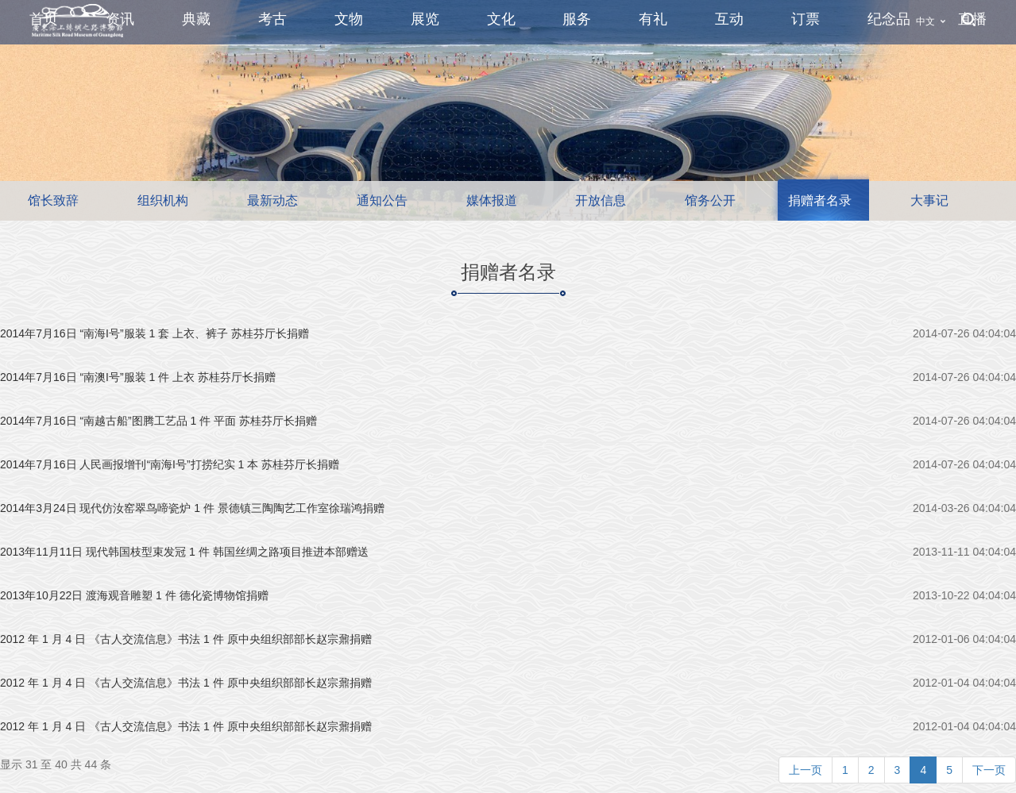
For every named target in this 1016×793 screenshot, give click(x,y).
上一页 (805, 770)
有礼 (653, 19)
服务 (576, 19)
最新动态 (272, 200)
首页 (43, 19)
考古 (272, 19)
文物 (348, 19)
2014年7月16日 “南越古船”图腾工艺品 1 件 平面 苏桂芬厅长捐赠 (158, 420)
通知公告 (382, 200)
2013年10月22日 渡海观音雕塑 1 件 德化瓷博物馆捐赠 (134, 595)
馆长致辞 (53, 200)
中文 (925, 21)
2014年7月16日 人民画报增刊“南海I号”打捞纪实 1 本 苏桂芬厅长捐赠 (169, 464)
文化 (501, 19)
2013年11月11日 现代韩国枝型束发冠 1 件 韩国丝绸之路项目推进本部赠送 (184, 551)
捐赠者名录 (820, 200)
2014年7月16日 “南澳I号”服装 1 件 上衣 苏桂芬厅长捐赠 (138, 377)
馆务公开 (710, 200)
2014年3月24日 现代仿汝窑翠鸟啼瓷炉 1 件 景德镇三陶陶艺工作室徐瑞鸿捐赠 (192, 508)
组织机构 (162, 200)
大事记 (929, 200)
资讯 (120, 19)
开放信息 (600, 200)
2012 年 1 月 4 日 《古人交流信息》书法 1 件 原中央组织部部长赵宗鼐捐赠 (186, 639)
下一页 (989, 770)
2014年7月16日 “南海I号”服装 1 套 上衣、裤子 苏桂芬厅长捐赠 (154, 333)
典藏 (196, 19)
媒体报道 (491, 200)
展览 (425, 19)
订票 (805, 19)
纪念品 (888, 19)
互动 (729, 19)
